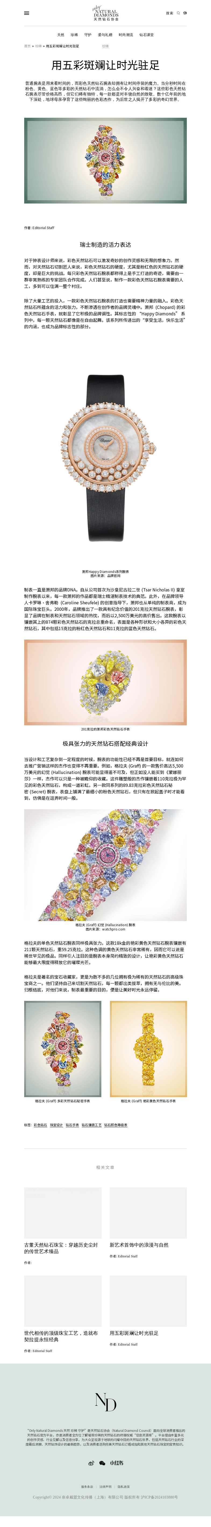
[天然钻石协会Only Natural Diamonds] (105, 13)
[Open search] (173, 13)
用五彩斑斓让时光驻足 (62, 46)
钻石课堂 (147, 35)
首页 (27, 46)
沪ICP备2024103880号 (159, 1501)
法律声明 (105, 1490)
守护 (88, 35)
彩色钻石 (40, 1124)
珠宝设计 (56, 1124)
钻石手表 (72, 1124)
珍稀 (74, 35)
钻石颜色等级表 (115, 1124)
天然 (61, 35)
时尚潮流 (126, 35)
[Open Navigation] (37, 13)
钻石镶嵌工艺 (92, 1124)
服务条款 (87, 1490)
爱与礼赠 (105, 35)
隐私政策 (124, 1490)
